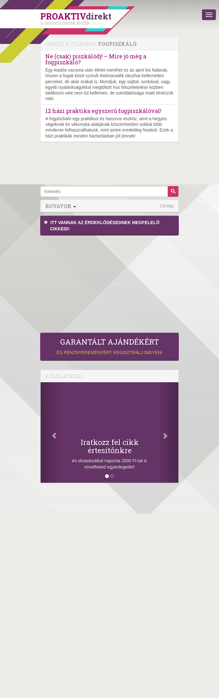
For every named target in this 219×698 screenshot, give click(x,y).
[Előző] (51, 432)
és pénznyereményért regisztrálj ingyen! (109, 346)
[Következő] (168, 432)
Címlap (167, 205)
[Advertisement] (109, 282)
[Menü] (209, 14)
